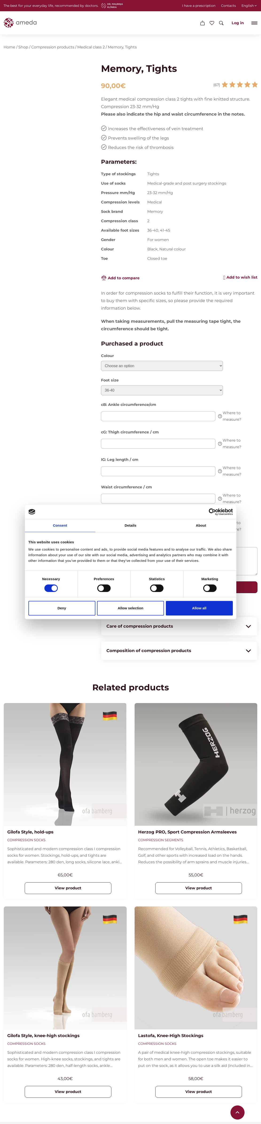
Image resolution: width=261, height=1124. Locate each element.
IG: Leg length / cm (119, 460)
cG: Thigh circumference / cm (130, 433)
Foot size (110, 381)
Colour (107, 356)
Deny (62, 608)
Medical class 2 (91, 48)
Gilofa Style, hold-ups (30, 833)
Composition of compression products (179, 651)
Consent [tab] (60, 525)
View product (68, 889)
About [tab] (201, 525)
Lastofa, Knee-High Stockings (170, 1036)
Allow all (199, 608)
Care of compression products (179, 627)
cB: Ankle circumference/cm (128, 405)
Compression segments (160, 841)
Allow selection (130, 608)
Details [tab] (130, 525)
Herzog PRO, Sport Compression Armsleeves (187, 833)
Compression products (52, 48)
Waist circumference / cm (126, 488)
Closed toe (157, 259)
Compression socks (26, 841)
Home (9, 48)
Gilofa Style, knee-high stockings (43, 1036)
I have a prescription (198, 6)
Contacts (228, 6)
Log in (238, 23)
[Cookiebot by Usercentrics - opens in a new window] (212, 511)
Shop (23, 48)
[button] (240, 278)
